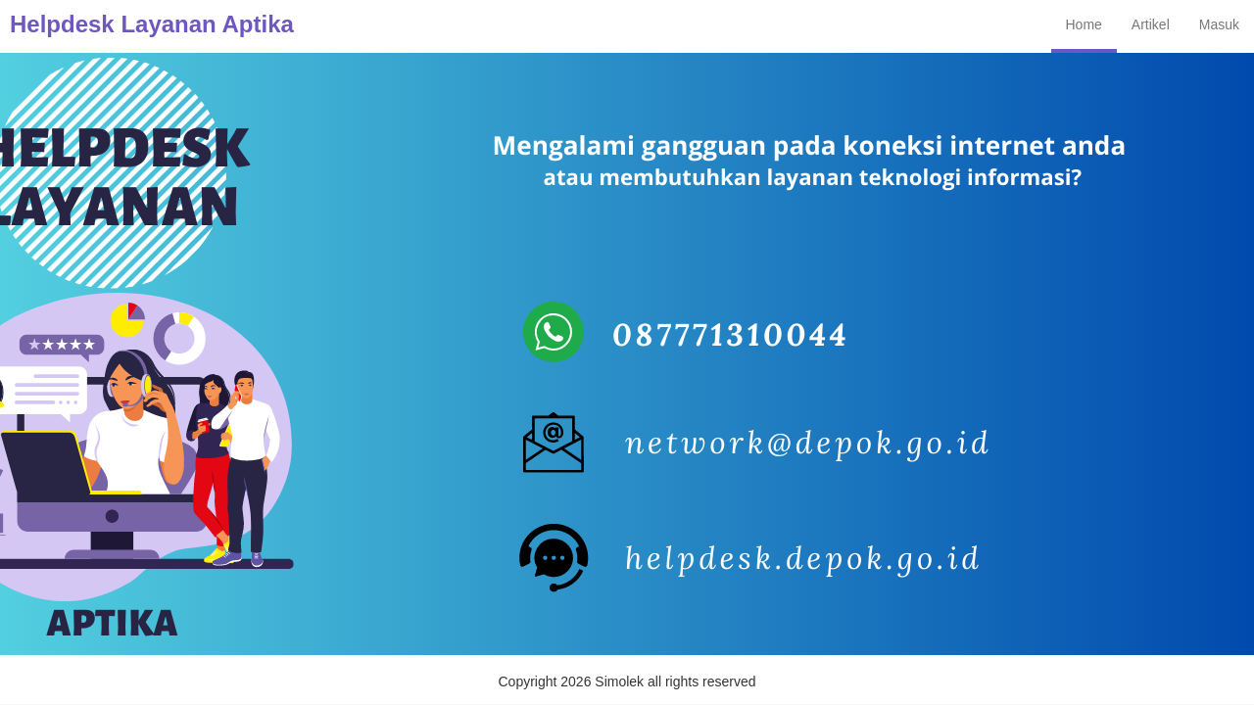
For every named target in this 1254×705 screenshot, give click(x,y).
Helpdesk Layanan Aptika (152, 24)
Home (1084, 24)
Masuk (1219, 24)
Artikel (1151, 24)
